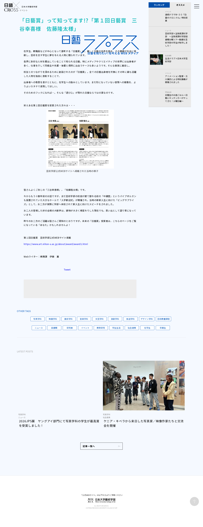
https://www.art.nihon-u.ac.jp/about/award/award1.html (56, 244)
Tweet (67, 273)
